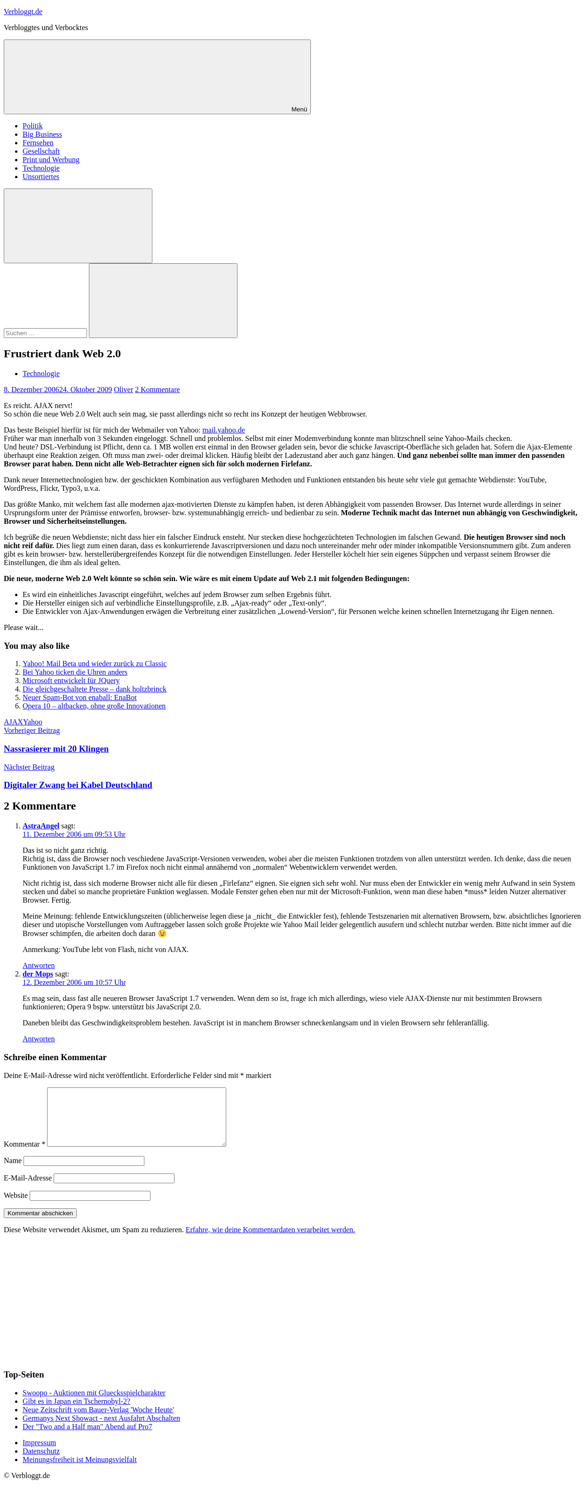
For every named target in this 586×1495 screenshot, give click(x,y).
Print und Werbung (51, 160)
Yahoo (32, 722)
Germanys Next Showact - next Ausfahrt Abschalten (101, 1429)
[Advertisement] (74, 1311)
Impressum (39, 1454)
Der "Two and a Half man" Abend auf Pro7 (87, 1438)
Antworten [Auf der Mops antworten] (39, 1039)
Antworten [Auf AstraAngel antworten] (39, 965)
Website (16, 1207)
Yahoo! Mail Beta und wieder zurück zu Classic (94, 664)
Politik (33, 126)
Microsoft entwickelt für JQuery (71, 681)
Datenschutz (41, 1462)
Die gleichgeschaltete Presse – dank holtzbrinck (94, 689)
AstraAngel (41, 826)
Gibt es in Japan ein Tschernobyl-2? (76, 1412)
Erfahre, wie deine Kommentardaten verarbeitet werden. (270, 1241)
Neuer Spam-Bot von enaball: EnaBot (80, 697)
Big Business (42, 134)
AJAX (13, 722)
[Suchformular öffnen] (78, 226)
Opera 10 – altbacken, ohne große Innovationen (94, 706)
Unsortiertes (41, 177)
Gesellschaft (41, 151)
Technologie (41, 168)
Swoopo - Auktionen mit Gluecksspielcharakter (94, 1404)
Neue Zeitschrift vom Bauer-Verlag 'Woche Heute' (98, 1421)
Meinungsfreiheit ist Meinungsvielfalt (80, 1471)
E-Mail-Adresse (28, 1189)
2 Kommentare (157, 389)
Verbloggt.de (23, 12)
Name (13, 1172)
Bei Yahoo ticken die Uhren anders (75, 672)
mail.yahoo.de (223, 430)
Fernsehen (38, 143)
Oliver (123, 389)
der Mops (38, 974)
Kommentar (24, 1155)
